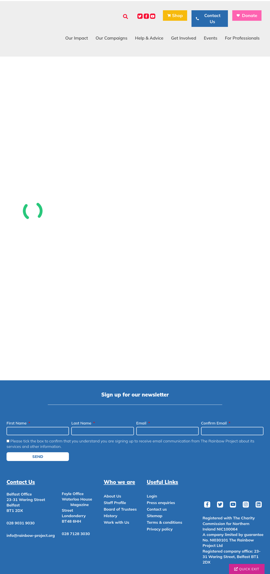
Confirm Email (214, 423)
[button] (125, 16)
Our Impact (76, 38)
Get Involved (183, 38)
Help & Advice (149, 38)
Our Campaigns (111, 38)
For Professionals (242, 38)
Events (210, 38)
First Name (17, 423)
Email (141, 423)
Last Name (81, 423)
